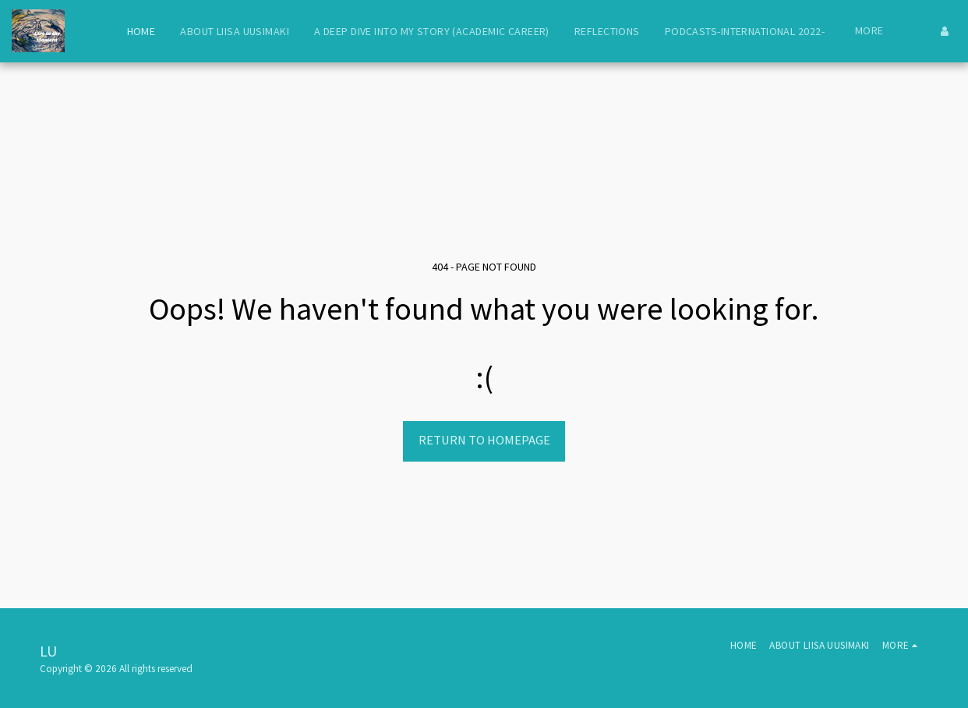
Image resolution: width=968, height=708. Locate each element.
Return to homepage (484, 440)
